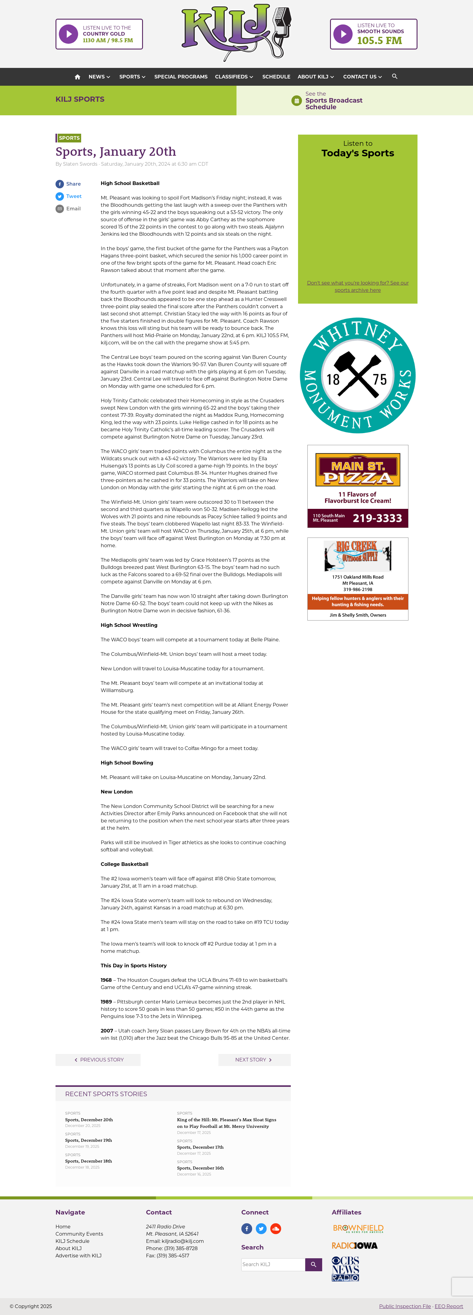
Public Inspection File (405, 1306)
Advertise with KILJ (79, 1256)
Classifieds (235, 77)
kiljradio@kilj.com (183, 1241)
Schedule (276, 77)
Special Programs (181, 77)
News (100, 77)
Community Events (79, 1234)
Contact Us (363, 77)
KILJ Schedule (73, 1241)
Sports (133, 77)
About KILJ (317, 77)
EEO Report (449, 1306)
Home (63, 1227)
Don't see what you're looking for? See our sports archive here (358, 286)
